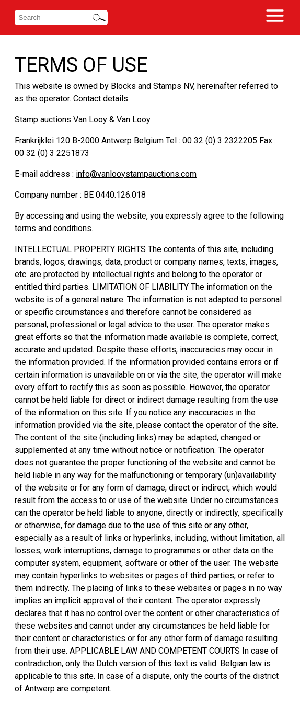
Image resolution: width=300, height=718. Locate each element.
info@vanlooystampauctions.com (136, 174)
